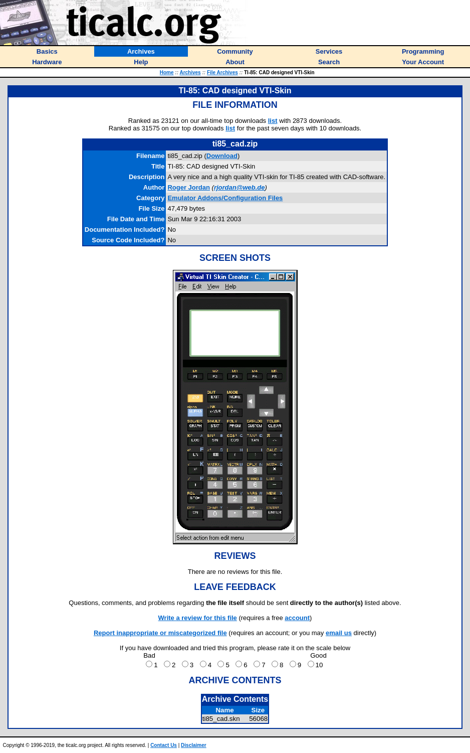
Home (167, 72)
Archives (189, 72)
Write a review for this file (197, 618)
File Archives (222, 72)
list (273, 120)
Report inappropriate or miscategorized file (160, 633)
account (297, 618)
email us (339, 633)
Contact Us (163, 745)
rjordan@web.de (239, 187)
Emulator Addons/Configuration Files (225, 198)
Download (222, 156)
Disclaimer (193, 745)
